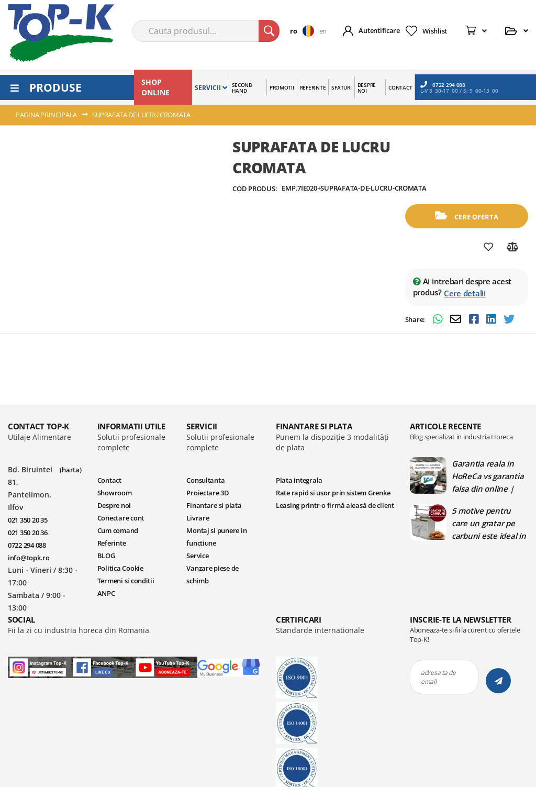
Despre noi (114, 505)
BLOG (106, 555)
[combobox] (206, 31)
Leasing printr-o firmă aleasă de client (335, 505)
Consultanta (205, 480)
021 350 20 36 (28, 532)
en (323, 31)
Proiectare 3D (207, 492)
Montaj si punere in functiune (216, 537)
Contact (109, 480)
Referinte (111, 543)
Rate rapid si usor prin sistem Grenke (333, 492)
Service (197, 555)
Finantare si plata (213, 505)
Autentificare (379, 30)
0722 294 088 (442, 84)
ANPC (106, 593)
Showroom (114, 492)
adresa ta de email (438, 677)
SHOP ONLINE (155, 87)
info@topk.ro (29, 557)
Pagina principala (46, 114)
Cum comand (117, 530)
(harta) (70, 469)
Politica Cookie (120, 568)
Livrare (197, 518)
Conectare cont (120, 518)
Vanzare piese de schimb (212, 574)
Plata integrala (299, 480)
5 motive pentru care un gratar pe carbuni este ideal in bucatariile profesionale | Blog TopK (489, 523)
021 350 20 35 (28, 520)
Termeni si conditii (125, 580)
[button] (304, 31)
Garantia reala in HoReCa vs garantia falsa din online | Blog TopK (487, 476)
